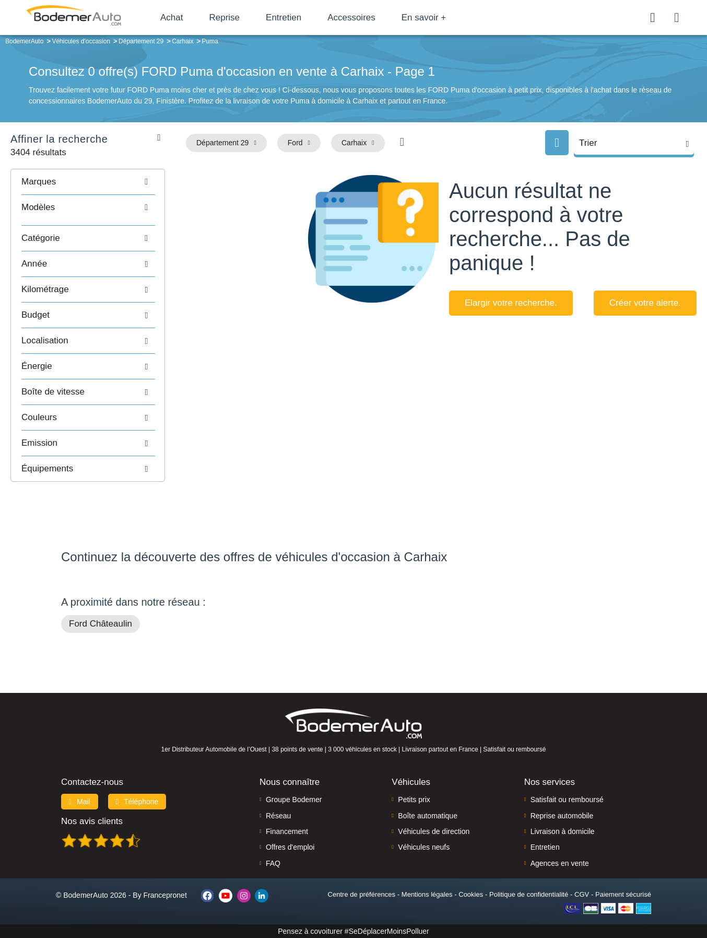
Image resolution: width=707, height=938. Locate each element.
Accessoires (351, 17)
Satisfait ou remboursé (567, 799)
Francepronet (165, 895)
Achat (171, 17)
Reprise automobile (562, 816)
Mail (79, 801)
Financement (287, 831)
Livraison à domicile (563, 831)
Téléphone (137, 801)
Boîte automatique (427, 816)
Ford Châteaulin (100, 624)
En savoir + (424, 17)
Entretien (283, 17)
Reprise (224, 17)
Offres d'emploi (290, 847)
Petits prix (414, 799)
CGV (581, 894)
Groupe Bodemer (294, 799)
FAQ (273, 863)
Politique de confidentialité (528, 894)
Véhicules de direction (433, 831)
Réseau (278, 816)
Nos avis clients (92, 821)
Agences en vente (560, 863)
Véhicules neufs (424, 847)
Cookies (470, 894)
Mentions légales (427, 894)
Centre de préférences (361, 894)
